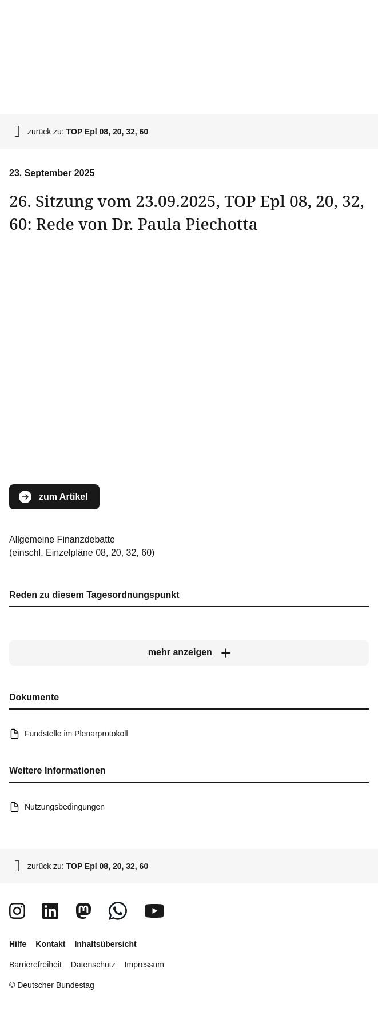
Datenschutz (93, 964)
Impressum (144, 964)
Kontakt (50, 944)
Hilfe (17, 944)
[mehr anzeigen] (189, 653)
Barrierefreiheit (35, 964)
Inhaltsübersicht (105, 944)
